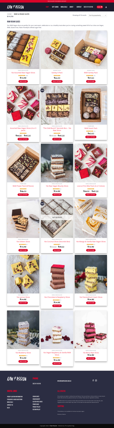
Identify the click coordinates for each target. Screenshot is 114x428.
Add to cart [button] (23, 81)
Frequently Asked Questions (14, 399)
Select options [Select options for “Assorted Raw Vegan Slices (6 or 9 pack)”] (23, 139)
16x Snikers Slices (23, 241)
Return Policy (36, 410)
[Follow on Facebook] (93, 381)
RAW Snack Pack (90, 128)
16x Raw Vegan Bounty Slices (57, 186)
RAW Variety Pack (91, 73)
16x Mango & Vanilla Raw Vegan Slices (91, 241)
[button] (100, 7)
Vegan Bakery (36, 399)
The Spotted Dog (69, 426)
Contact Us (10, 405)
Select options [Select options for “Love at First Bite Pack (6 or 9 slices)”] (91, 194)
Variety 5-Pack (57, 73)
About (72, 7)
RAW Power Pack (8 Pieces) (23, 186)
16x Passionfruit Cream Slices (90, 297)
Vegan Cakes (36, 397)
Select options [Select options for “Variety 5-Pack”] (57, 81)
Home (9, 14)
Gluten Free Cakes (37, 402)
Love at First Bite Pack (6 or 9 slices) (91, 186)
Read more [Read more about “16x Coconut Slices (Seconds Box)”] (57, 250)
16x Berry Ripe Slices (91, 353)
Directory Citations (61, 414)
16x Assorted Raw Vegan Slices (23, 73)
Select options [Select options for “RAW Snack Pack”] (91, 137)
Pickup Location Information (15, 397)
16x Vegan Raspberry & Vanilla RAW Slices (57, 353)
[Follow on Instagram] (96, 381)
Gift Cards (55, 7)
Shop (48, 7)
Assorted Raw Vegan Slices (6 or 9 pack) (23, 129)
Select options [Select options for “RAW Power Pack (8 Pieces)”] (23, 194)
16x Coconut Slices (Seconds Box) (57, 241)
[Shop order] (97, 15)
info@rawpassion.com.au (64, 381)
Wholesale (64, 7)
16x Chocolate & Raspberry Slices (57, 297)
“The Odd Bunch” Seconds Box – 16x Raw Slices (57, 129)
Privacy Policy (36, 407)
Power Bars (36, 404)
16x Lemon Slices (23, 297)
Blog (8, 408)
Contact (79, 7)
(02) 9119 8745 (88, 7)
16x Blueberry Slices (23, 353)
